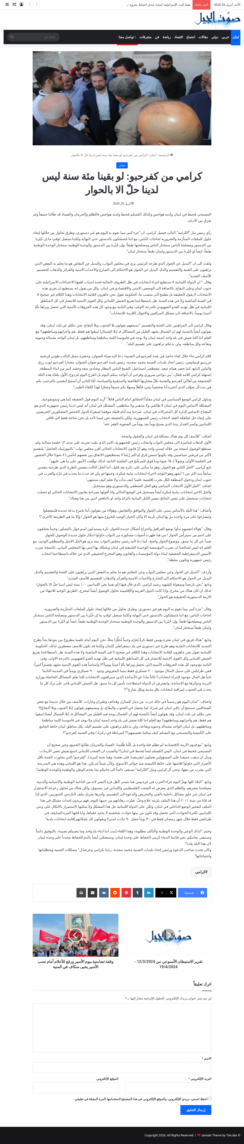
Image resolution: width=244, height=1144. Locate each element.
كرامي (200, 872)
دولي (214, 37)
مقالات (203, 37)
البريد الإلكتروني (199, 1079)
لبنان (236, 37)
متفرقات (145, 37)
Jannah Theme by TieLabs (219, 1135)
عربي (225, 37)
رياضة (167, 37)
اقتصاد (178, 37)
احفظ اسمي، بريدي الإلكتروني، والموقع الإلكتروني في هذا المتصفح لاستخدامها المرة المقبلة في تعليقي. (141, 1099)
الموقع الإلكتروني (107, 1079)
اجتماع (190, 37)
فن (157, 37)
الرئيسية (165, 155)
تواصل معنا (127, 37)
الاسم (206, 1058)
